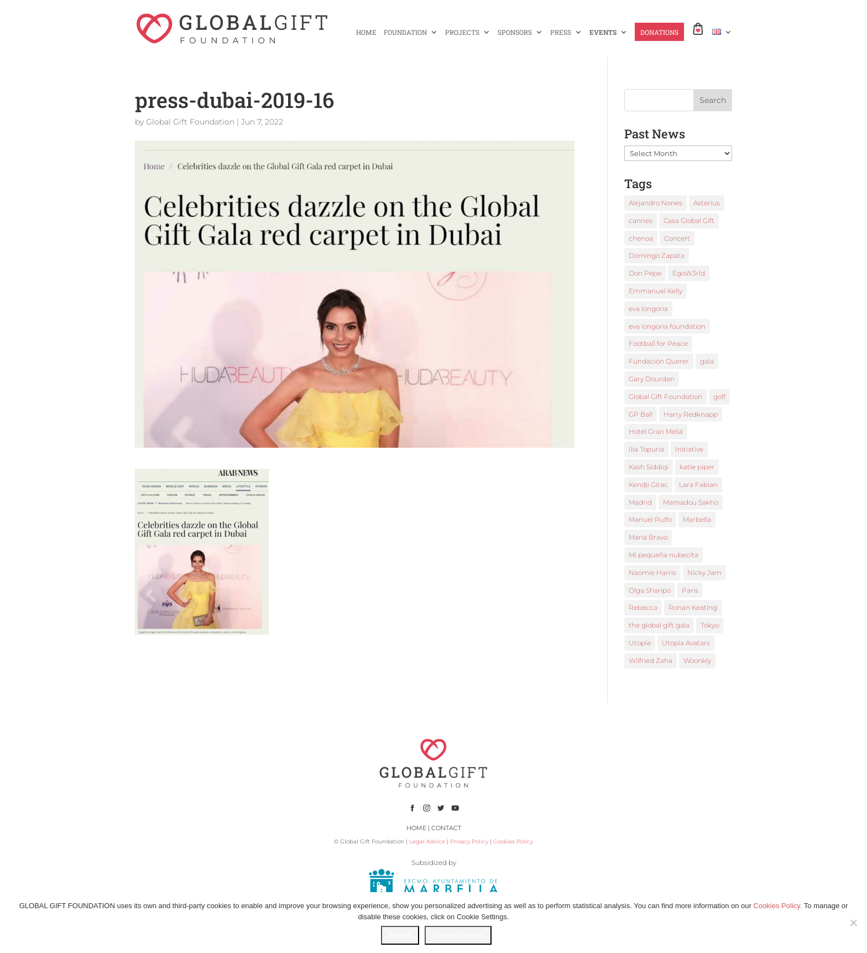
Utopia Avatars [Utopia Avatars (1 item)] (686, 643)
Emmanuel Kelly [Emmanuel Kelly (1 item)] (655, 291)
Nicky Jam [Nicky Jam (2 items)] (704, 572)
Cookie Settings (458, 935)
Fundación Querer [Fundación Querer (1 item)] (659, 361)
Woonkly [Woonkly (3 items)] (697, 660)
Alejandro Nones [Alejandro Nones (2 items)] (655, 203)
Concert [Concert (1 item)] (677, 238)
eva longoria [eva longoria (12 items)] (648, 308)
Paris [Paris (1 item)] (690, 590)
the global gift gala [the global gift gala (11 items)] (659, 625)
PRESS (560, 32)
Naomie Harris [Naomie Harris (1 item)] (652, 572)
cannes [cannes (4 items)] (640, 220)
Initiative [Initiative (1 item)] (689, 449)
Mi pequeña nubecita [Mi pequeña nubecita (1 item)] (663, 555)
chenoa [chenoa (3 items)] (641, 238)
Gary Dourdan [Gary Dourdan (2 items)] (652, 379)
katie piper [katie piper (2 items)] (697, 467)
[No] (853, 922)
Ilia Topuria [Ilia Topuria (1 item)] (646, 449)
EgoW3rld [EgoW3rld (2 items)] (688, 273)
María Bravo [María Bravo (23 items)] (648, 537)
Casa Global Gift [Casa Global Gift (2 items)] (689, 220)
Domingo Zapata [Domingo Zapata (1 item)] (657, 255)
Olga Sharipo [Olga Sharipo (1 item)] (650, 590)
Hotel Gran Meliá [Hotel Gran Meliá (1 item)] (656, 431)
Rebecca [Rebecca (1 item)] (643, 607)
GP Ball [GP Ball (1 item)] (640, 414)
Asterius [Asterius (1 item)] (706, 203)
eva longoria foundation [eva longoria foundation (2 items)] (667, 326)
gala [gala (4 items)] (707, 361)
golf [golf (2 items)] (719, 396)
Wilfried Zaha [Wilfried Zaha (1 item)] (650, 660)
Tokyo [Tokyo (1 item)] (710, 625)
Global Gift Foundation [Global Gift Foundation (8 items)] (665, 396)
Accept (400, 935)
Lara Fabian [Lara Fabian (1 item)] (698, 484)
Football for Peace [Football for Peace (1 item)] (658, 343)
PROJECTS (462, 32)
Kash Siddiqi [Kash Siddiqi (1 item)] (648, 467)
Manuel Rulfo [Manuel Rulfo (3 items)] (650, 519)
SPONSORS (515, 32)
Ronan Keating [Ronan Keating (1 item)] (692, 607)
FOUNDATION (405, 32)
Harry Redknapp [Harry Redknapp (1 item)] (691, 414)
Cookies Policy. (778, 906)
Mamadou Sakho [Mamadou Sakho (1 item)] (690, 502)
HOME (366, 32)
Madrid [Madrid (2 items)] (640, 502)
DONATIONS (659, 32)
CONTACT (446, 828)
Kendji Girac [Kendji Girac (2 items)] (648, 484)
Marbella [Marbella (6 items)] (697, 519)
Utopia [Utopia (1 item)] (640, 643)
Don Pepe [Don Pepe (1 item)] (645, 273)
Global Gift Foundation (190, 122)
